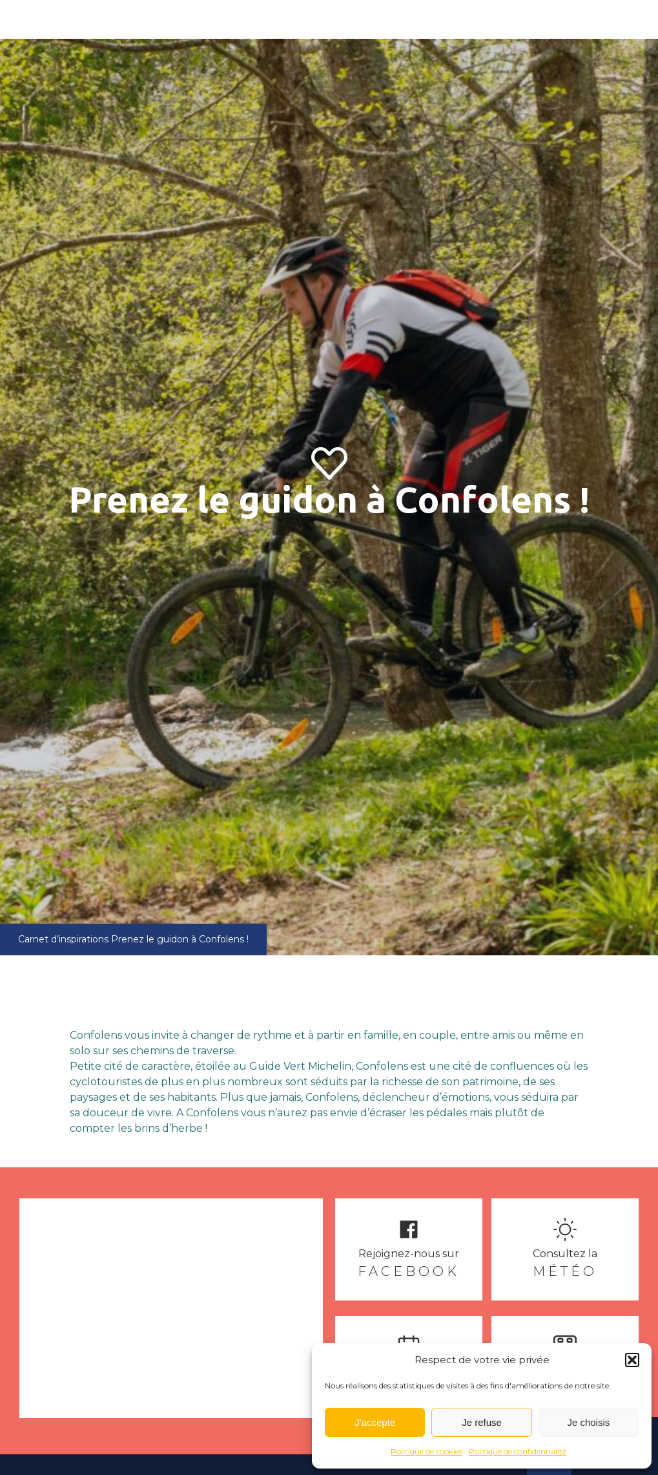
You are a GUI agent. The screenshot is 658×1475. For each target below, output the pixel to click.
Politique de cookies (426, 1451)
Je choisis (588, 1422)
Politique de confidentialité (517, 1451)
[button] (632, 1359)
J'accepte (375, 1422)
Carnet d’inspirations (63, 939)
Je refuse (482, 1422)
